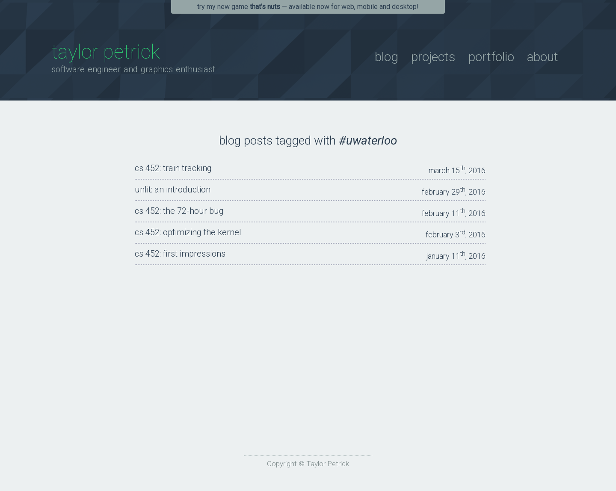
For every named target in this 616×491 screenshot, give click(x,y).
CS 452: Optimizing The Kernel (188, 232)
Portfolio (491, 56)
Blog (386, 56)
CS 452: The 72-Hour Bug (179, 211)
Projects (433, 56)
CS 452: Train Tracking (173, 168)
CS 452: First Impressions (180, 253)
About (542, 56)
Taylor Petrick (105, 51)
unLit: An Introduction (172, 189)
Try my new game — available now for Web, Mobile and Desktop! (308, 7)
